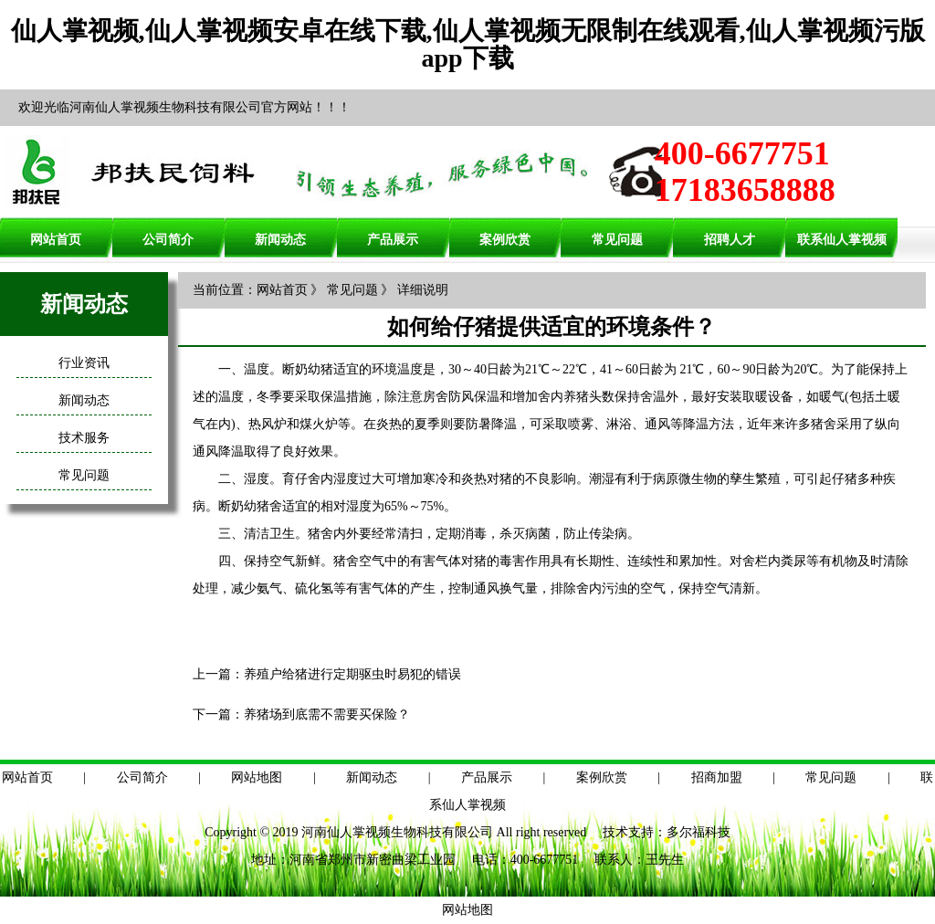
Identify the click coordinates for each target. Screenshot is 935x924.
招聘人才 (729, 240)
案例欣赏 (505, 240)
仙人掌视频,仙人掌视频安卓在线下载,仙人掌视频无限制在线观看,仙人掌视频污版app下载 (468, 44)
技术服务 (84, 438)
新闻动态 (280, 240)
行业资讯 (84, 363)
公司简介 (168, 240)
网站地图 (256, 777)
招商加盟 (716, 777)
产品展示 (392, 240)
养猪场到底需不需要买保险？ (327, 714)
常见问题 (617, 240)
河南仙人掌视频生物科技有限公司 (397, 832)
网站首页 (55, 240)
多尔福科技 (698, 832)
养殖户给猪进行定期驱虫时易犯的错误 (352, 674)
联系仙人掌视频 (842, 240)
